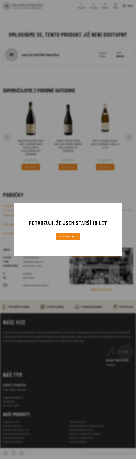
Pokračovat (68, 236)
